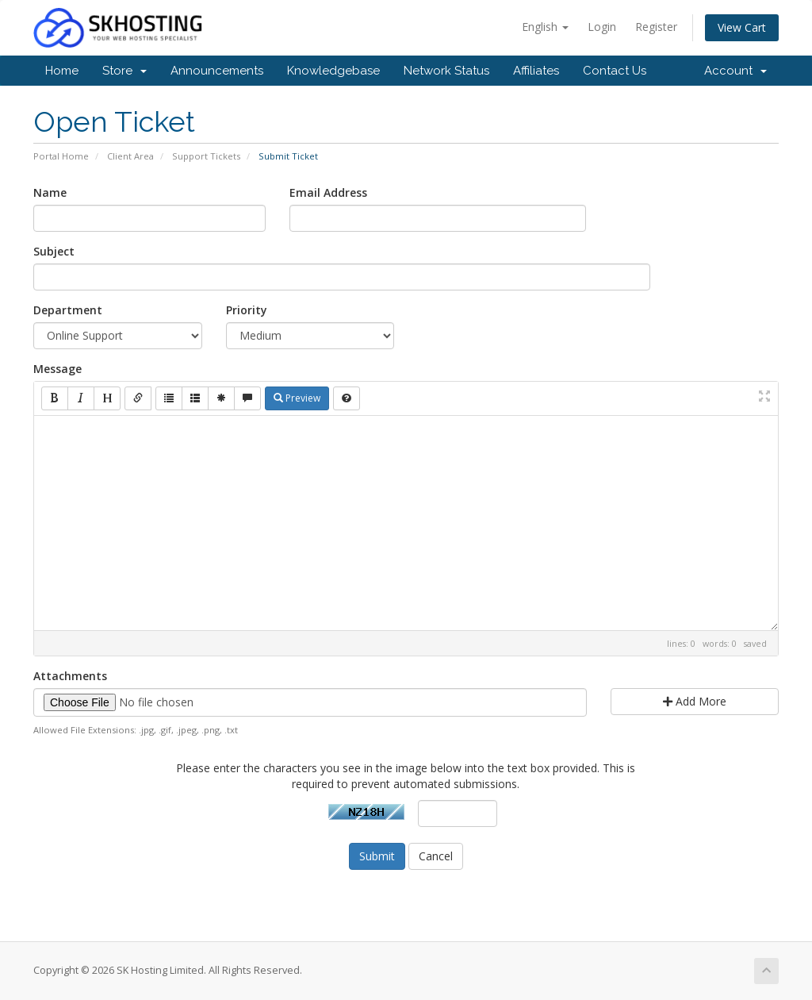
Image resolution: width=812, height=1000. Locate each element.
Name (50, 192)
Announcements (216, 70)
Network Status (446, 70)
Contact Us (614, 70)
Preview (297, 398)
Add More (694, 701)
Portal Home (61, 156)
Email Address (328, 192)
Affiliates (536, 70)
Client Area (130, 156)
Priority (246, 309)
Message (57, 368)
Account (735, 70)
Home (62, 70)
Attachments (70, 675)
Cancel (436, 855)
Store (124, 70)
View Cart (742, 27)
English (545, 26)
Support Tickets (206, 156)
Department (67, 309)
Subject (54, 251)
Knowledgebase (333, 70)
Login (602, 26)
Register (656, 26)
